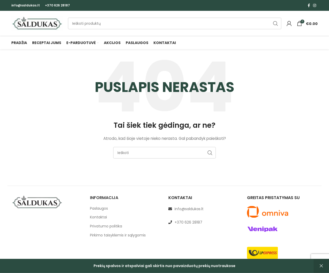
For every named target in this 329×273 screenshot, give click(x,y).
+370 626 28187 (57, 5)
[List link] (203, 210)
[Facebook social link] (309, 5)
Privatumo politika (106, 227)
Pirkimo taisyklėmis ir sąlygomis (118, 236)
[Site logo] (37, 24)
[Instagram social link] (315, 5)
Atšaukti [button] (321, 266)
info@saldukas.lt (25, 5)
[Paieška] (174, 24)
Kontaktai (98, 218)
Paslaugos (99, 209)
